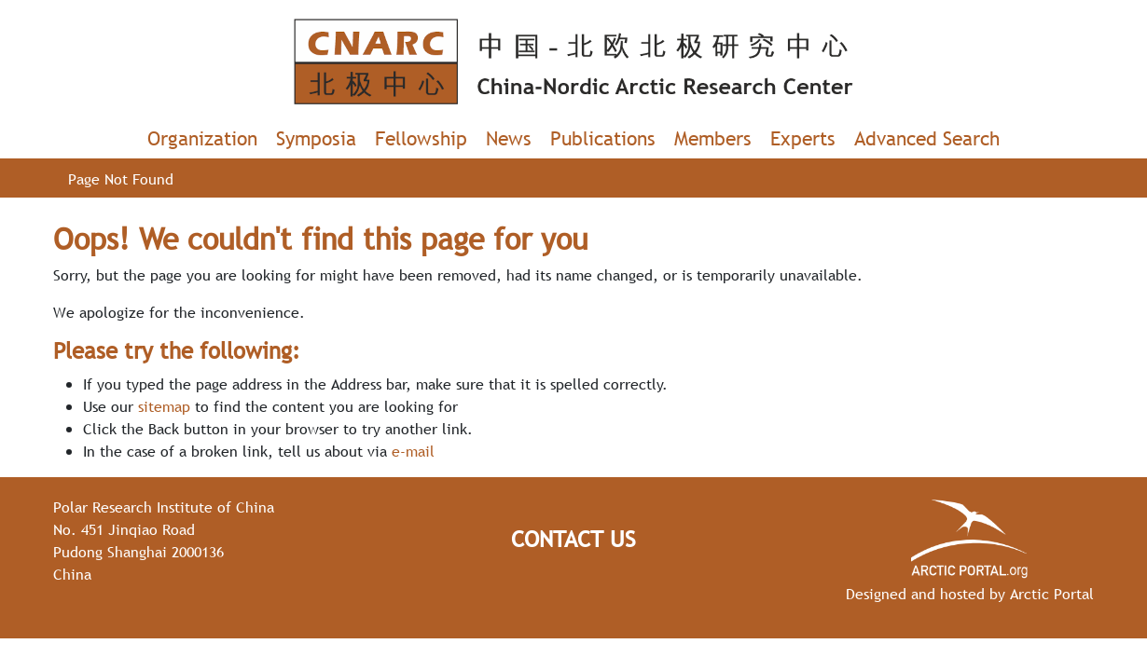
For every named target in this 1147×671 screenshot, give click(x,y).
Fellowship (421, 138)
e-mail (413, 451)
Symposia (316, 138)
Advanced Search (927, 138)
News (509, 138)
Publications (603, 138)
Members (713, 138)
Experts (803, 138)
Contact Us (573, 539)
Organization (202, 138)
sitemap (164, 406)
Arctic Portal (1052, 593)
